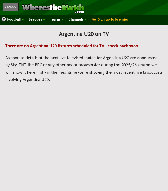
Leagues (37, 19)
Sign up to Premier (110, 19)
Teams (57, 19)
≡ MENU (10, 7)
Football (12, 19)
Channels (78, 19)
